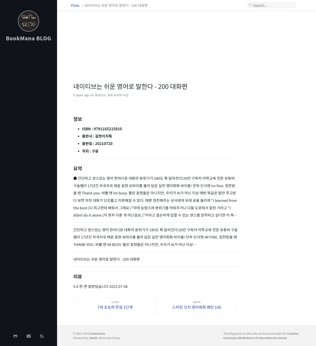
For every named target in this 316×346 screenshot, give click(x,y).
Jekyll (93, 338)
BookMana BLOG (28, 38)
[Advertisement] (28, 115)
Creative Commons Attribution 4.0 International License (261, 335)
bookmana (97, 333)
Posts (75, 5)
